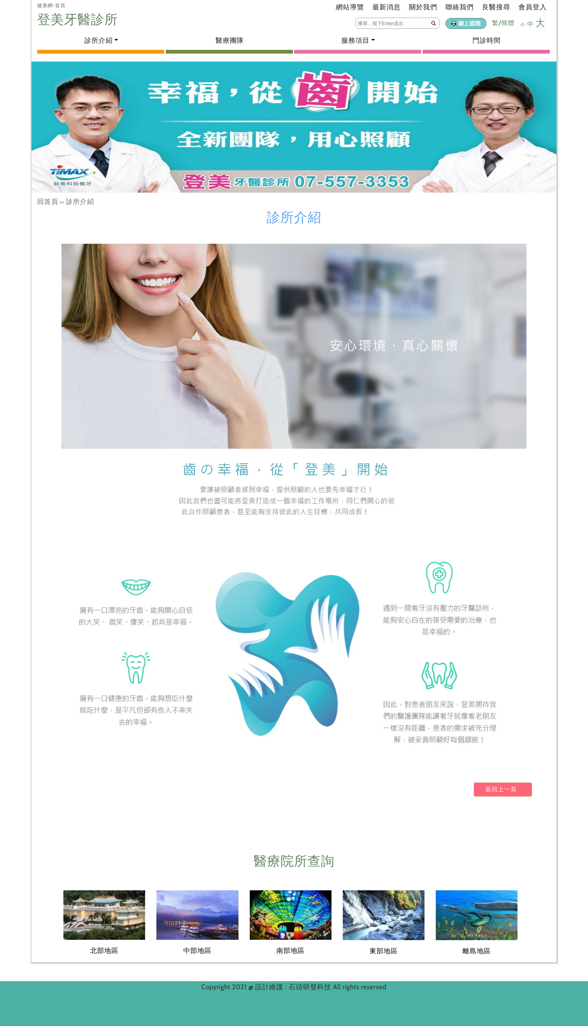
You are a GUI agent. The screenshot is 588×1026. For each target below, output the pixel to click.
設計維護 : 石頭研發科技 (294, 987)
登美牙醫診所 (79, 19)
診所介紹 (80, 202)
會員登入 (533, 7)
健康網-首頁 (51, 5)
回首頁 (47, 202)
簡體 (507, 23)
